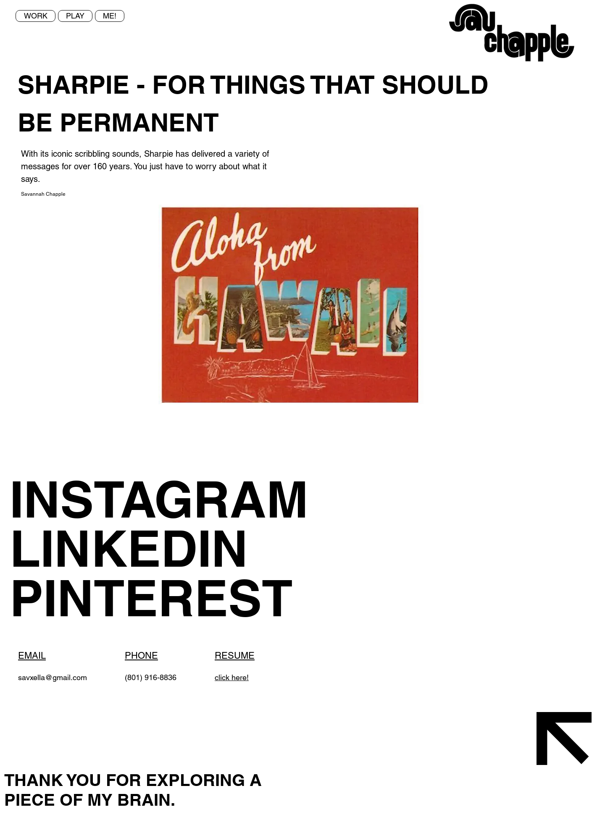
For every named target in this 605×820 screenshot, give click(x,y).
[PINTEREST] (189, 598)
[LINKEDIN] (171, 548)
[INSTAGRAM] (171, 499)
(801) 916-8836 (150, 677)
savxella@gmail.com (52, 677)
